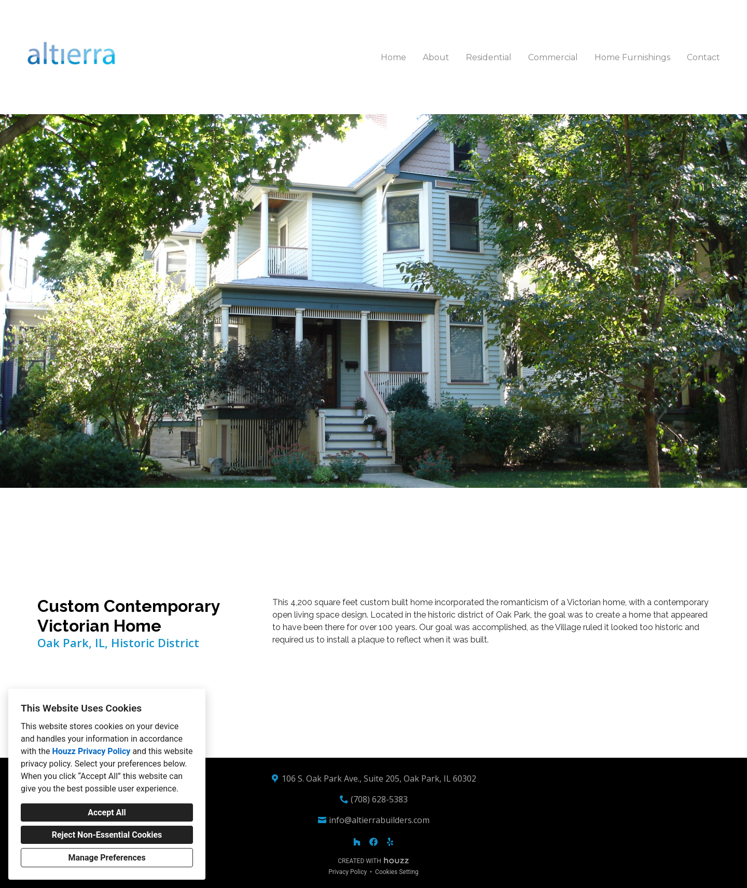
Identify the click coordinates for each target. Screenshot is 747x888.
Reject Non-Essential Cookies (107, 835)
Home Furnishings (632, 57)
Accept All (107, 812)
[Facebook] (373, 842)
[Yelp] (390, 842)
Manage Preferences (106, 858)
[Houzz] (357, 842)
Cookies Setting (397, 872)
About (436, 57)
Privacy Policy (347, 872)
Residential (488, 57)
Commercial (553, 57)
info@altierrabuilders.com (379, 820)
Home (393, 57)
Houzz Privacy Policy (91, 751)
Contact (703, 57)
